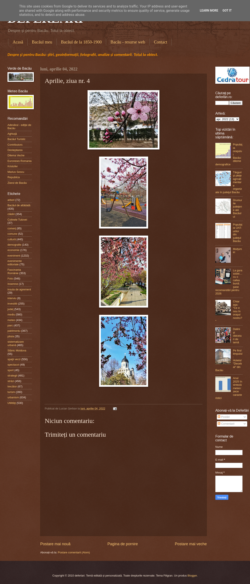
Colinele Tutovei (17, 219)
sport (10, 370)
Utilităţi (11, 403)
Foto (10, 278)
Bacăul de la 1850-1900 (81, 42)
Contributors (14, 144)
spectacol (13, 364)
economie (13, 250)
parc (10, 325)
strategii (12, 375)
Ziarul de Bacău (17, 182)
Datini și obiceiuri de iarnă (237, 335)
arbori (11, 200)
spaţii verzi (14, 359)
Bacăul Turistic (16, 139)
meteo (11, 320)
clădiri (11, 214)
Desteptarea (14, 150)
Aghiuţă (12, 133)
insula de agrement (19, 289)
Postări (224, 416)
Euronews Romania (19, 161)
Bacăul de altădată (18, 205)
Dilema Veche (15, 155)
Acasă (18, 42)
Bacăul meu (42, 42)
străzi (10, 381)
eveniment (13, 255)
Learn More (209, 10)
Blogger (192, 575)
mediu (11, 314)
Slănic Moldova (16, 350)
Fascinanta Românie (14, 271)
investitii (12, 303)
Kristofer (12, 166)
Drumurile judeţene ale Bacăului (237, 208)
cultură (11, 239)
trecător (12, 386)
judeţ (10, 309)
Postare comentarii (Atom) (74, 552)
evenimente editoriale (14, 262)
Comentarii (226, 423)
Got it (227, 10)
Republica (13, 177)
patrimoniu (13, 330)
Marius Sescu (15, 171)
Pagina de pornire (122, 544)
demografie (14, 244)
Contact (160, 42)
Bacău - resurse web (127, 42)
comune (12, 233)
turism (11, 392)
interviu (11, 298)
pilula (10, 336)
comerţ (11, 228)
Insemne (12, 283)
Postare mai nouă (55, 544)
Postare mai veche (191, 544)
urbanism (13, 397)
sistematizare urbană (15, 343)
